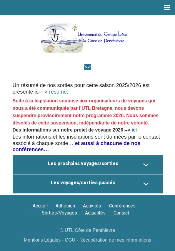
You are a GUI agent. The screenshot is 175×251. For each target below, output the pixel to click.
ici (134, 129)
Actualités (95, 213)
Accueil (40, 206)
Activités (92, 206)
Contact (121, 213)
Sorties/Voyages (59, 213)
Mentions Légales (42, 239)
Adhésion (65, 206)
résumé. (58, 92)
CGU (70, 239)
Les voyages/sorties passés (100, 184)
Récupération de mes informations (115, 239)
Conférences (122, 206)
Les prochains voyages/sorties (98, 164)
